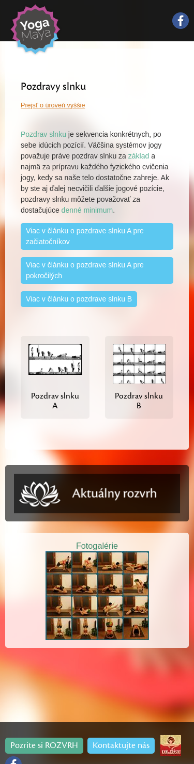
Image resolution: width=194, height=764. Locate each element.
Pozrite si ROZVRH (44, 745)
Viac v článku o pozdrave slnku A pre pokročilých (85, 270)
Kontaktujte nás (121, 745)
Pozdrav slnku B (139, 401)
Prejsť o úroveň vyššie (53, 105)
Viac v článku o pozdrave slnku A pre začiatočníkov (85, 236)
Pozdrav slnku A (55, 401)
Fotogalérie (97, 545)
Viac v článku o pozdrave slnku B (79, 299)
